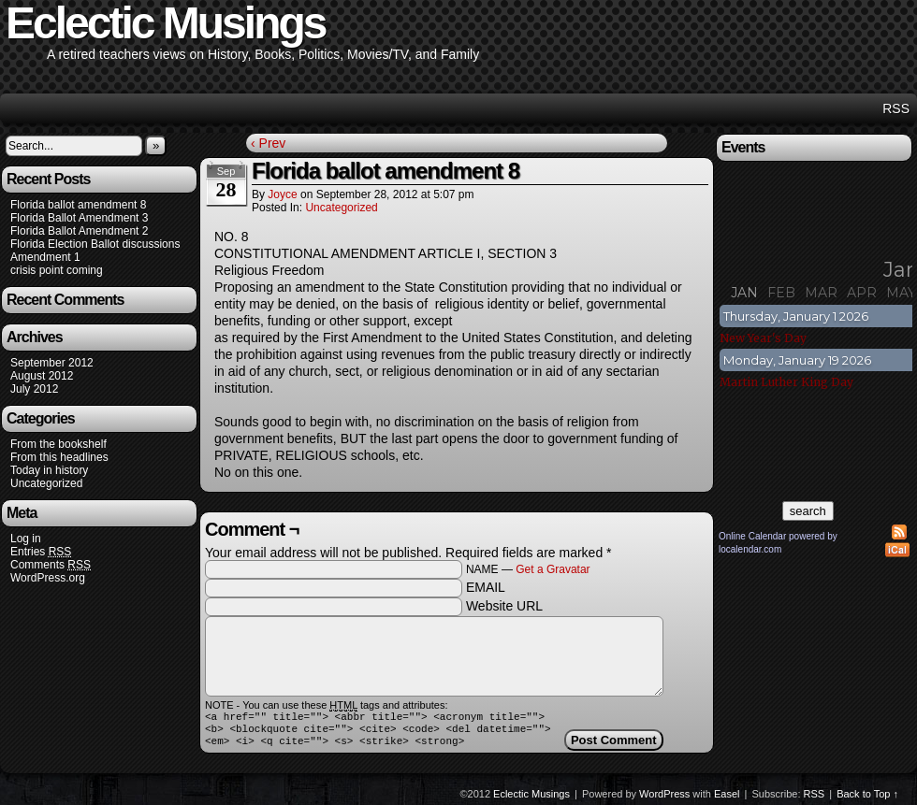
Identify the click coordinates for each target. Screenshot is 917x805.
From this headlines (59, 457)
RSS (896, 108)
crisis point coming (56, 270)
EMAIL (485, 587)
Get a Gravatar (553, 569)
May (901, 292)
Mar (821, 292)
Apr (862, 292)
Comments (50, 565)
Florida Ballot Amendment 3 (79, 217)
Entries (40, 552)
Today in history (49, 470)
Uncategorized (46, 483)
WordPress (664, 799)
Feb (781, 292)
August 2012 (41, 375)
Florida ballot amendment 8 (78, 204)
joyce (282, 194)
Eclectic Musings (531, 799)
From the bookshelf (58, 444)
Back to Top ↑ (867, 799)
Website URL (504, 605)
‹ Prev (268, 143)
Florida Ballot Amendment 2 (79, 230)
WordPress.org (47, 577)
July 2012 (34, 388)
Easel (727, 799)
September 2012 (52, 362)
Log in (25, 538)
